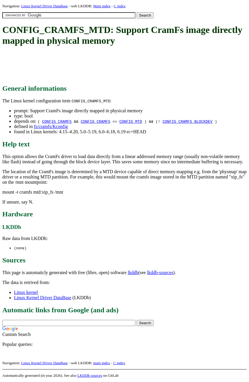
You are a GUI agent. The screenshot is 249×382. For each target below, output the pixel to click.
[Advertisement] (108, 65)
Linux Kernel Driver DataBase (44, 6)
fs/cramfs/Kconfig (51, 126)
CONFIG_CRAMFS (56, 121)
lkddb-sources (160, 272)
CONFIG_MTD (130, 121)
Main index (102, 6)
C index (120, 6)
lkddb (133, 272)
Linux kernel (26, 292)
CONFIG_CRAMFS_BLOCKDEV (188, 121)
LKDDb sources (89, 376)
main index (101, 363)
